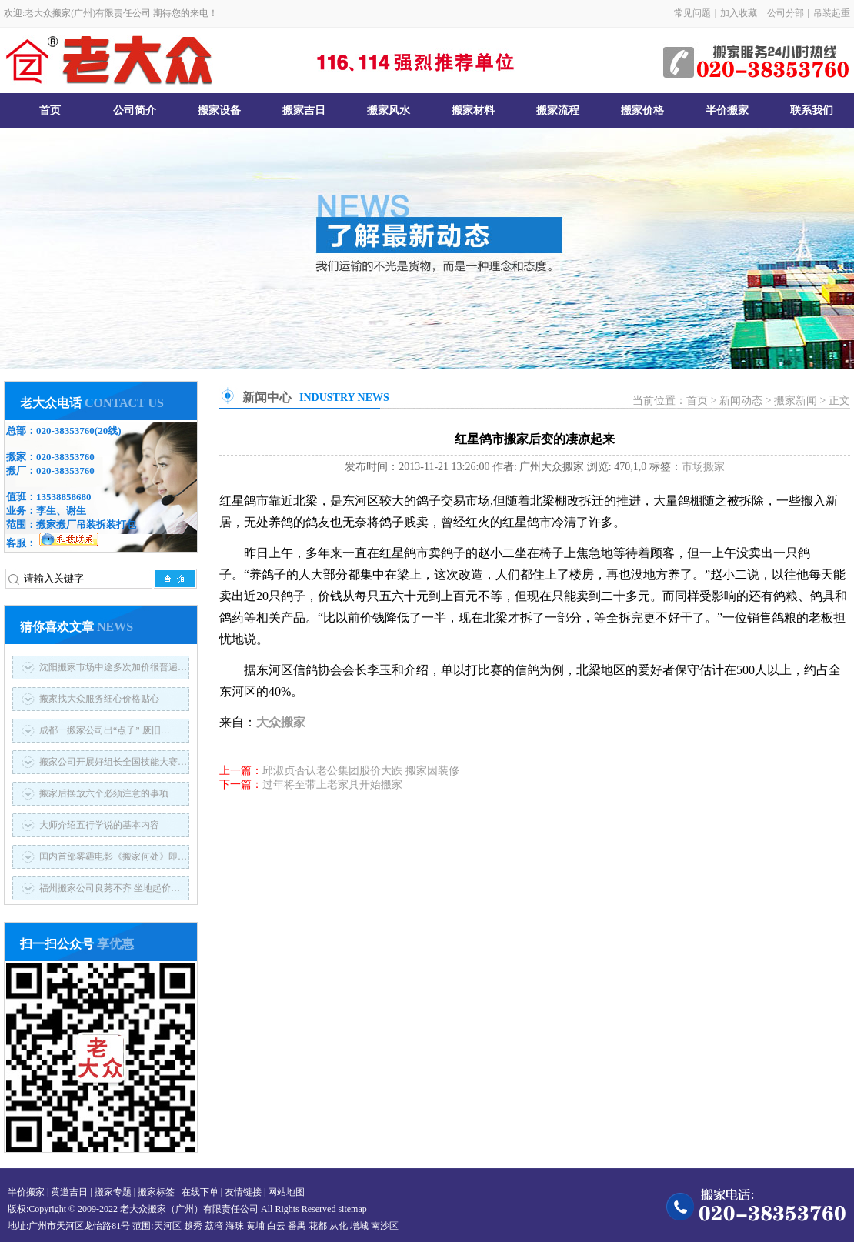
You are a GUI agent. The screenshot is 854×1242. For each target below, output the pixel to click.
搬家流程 (557, 110)
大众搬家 (280, 722)
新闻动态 (740, 400)
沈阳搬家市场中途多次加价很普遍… (113, 667)
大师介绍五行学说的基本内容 (99, 825)
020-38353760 (65, 430)
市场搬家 (703, 466)
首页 (50, 110)
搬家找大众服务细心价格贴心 (99, 698)
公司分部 (785, 13)
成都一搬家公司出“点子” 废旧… (104, 730)
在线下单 (200, 1192)
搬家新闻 (795, 400)
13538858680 (64, 496)
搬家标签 (156, 1192)
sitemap (352, 1209)
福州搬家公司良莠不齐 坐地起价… (109, 888)
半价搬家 (727, 110)
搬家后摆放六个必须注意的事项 (103, 793)
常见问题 (692, 13)
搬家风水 (388, 110)
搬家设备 (219, 110)
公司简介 (134, 110)
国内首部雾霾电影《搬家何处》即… (113, 856)
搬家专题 (113, 1192)
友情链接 (243, 1192)
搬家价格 (642, 110)
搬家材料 (473, 110)
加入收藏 (738, 13)
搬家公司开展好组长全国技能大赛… (113, 761)
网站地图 (286, 1192)
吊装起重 (831, 13)
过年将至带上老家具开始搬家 (332, 784)
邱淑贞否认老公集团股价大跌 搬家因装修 (360, 770)
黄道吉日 (69, 1192)
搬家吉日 (303, 110)
